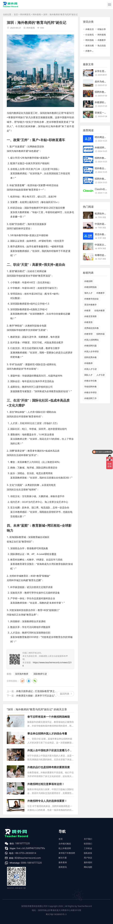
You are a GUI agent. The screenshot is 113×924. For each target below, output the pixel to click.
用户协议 (88, 857)
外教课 (87, 310)
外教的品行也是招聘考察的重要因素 (48, 767)
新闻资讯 (63, 867)
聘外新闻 (37, 14)
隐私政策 (88, 853)
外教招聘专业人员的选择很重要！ (47, 801)
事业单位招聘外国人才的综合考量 (47, 733)
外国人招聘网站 (91, 339)
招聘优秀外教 (90, 357)
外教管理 (88, 333)
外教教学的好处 (91, 298)
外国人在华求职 (91, 351)
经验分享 (102, 29)
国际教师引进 (40, 673)
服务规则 (88, 862)
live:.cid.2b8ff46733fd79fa (31, 848)
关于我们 (88, 839)
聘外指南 (89, 40)
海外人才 (88, 293)
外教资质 (88, 322)
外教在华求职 (90, 392)
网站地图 (88, 867)
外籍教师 (88, 363)
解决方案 (63, 857)
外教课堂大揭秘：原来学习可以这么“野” (37, 695)
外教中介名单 (91, 50)
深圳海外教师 (21, 673)
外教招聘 (88, 281)
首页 (16, 14)
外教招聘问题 (90, 345)
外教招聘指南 (90, 287)
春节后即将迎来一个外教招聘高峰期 (48, 716)
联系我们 (88, 843)
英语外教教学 (90, 304)
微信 (35, 681)
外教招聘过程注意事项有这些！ (45, 784)
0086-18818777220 (31, 862)
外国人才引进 (90, 369)
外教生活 (89, 29)
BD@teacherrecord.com (28, 857)
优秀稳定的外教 (91, 328)
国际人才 (88, 374)
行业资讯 (89, 34)
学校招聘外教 (90, 386)
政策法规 (89, 45)
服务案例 (63, 862)
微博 (22, 681)
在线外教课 (99, 310)
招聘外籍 (100, 333)
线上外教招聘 (65, 848)
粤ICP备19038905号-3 (56, 914)
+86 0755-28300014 (25, 853)
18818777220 (22, 843)
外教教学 (102, 40)
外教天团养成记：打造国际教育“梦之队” (37, 691)
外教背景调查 (90, 316)
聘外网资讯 (25, 14)
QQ (28, 681)
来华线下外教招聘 (67, 853)
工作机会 (88, 848)
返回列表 (64, 693)
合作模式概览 (65, 843)
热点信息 (102, 45)
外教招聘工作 (90, 398)
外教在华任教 (90, 380)
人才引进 (100, 374)
